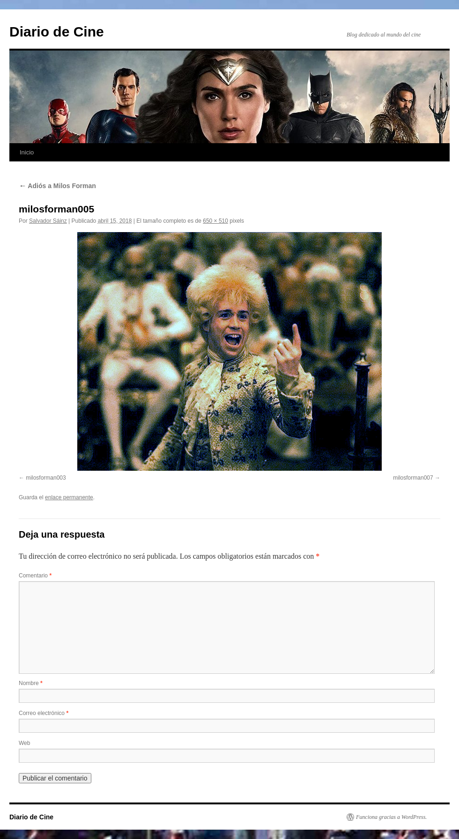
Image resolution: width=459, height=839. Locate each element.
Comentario (35, 575)
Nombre (31, 683)
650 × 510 (215, 221)
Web (24, 743)
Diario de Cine (56, 31)
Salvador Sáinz (48, 221)
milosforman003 (46, 477)
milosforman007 (413, 477)
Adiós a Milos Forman (57, 186)
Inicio (27, 152)
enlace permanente (69, 497)
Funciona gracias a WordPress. (391, 817)
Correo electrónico (43, 713)
